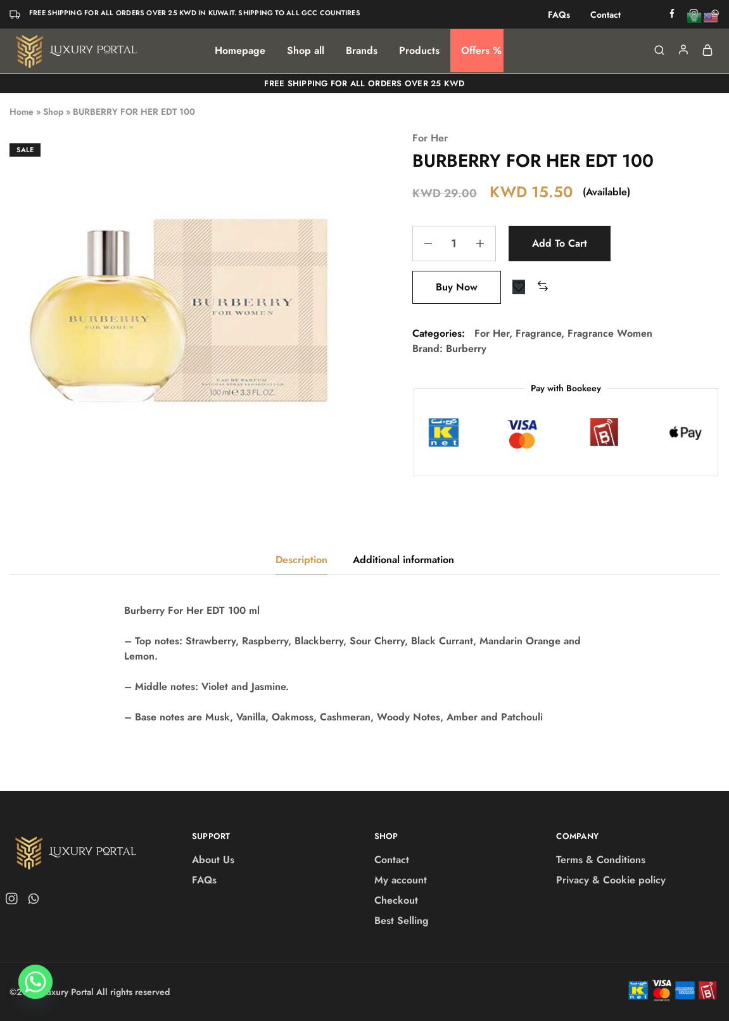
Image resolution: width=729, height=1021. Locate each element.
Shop (53, 111)
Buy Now (457, 287)
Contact (605, 14)
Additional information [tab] (403, 559)
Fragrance (538, 333)
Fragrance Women (609, 333)
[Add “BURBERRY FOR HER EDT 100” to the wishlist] (518, 287)
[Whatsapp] (35, 988)
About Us (213, 859)
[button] (542, 287)
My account (400, 880)
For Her (430, 138)
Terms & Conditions (600, 859)
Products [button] (419, 51)
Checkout (396, 900)
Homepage (240, 51)
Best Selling (401, 920)
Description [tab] (301, 559)
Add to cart (559, 243)
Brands (361, 51)
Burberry (466, 348)
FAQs (559, 14)
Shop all (305, 51)
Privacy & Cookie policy (611, 880)
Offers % (481, 51)
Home (22, 111)
